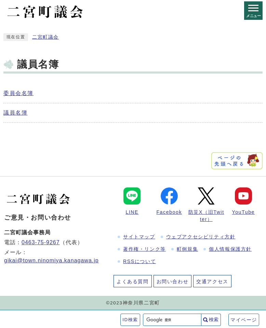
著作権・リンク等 (144, 249)
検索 (213, 319)
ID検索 (130, 319)
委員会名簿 (18, 93)
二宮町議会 (45, 37)
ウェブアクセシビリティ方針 (201, 236)
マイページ (243, 320)
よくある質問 (133, 281)
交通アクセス (212, 281)
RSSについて (139, 261)
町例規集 (187, 249)
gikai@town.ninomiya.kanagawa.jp (51, 260)
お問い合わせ (173, 281)
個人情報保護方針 (230, 249)
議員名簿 (15, 113)
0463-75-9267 (41, 242)
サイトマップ (139, 236)
